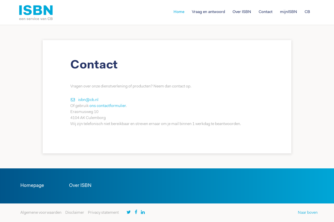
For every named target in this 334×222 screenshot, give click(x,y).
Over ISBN (242, 12)
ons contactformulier (107, 106)
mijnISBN (288, 12)
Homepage (32, 185)
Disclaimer (74, 213)
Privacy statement (103, 213)
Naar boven (308, 213)
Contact (265, 12)
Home (179, 12)
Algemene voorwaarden (41, 213)
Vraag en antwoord (208, 12)
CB (307, 12)
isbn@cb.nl (88, 100)
